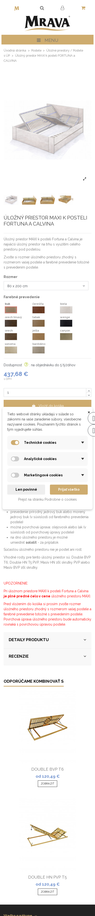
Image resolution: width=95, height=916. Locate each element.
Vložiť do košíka (48, 406)
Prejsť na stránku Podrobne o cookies (47, 499)
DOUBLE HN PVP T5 (47, 877)
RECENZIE (47, 656)
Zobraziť (47, 783)
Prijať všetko (68, 489)
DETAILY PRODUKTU (47, 639)
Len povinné (26, 489)
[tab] (47, 640)
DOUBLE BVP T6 (47, 769)
